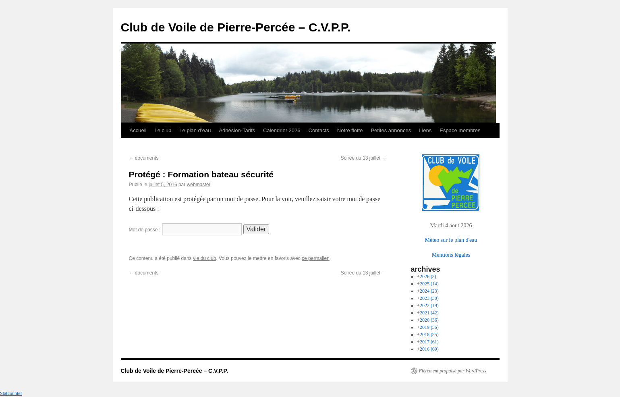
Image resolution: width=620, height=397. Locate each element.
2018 (429, 334)
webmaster (199, 184)
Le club (162, 130)
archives (425, 269)
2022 (429, 305)
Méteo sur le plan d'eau (451, 240)
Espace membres (460, 130)
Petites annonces (391, 130)
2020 (429, 320)
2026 (428, 276)
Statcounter (11, 393)
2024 (429, 291)
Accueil (138, 130)
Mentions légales (451, 255)
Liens (425, 130)
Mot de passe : (185, 230)
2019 (429, 327)
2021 (429, 313)
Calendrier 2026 (282, 130)
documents (144, 158)
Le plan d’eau (195, 130)
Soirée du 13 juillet (363, 158)
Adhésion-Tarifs (237, 130)
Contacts (319, 130)
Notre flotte (350, 130)
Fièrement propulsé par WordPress (452, 371)
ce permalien (316, 258)
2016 (429, 349)
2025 (429, 284)
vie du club (204, 258)
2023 (429, 298)
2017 (429, 342)
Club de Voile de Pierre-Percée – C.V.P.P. (236, 27)
